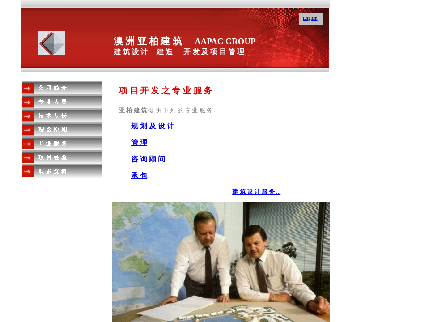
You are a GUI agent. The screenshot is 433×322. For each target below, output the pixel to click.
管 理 (139, 142)
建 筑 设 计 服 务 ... (256, 191)
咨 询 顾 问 (148, 159)
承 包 (139, 175)
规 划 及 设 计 (152, 126)
